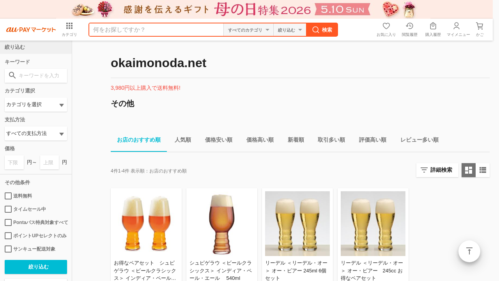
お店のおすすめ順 (136, 141)
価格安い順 (215, 141)
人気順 (179, 141)
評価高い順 (369, 141)
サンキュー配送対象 (30, 249)
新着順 (292, 141)
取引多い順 (328, 141)
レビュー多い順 (416, 141)
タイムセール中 (25, 209)
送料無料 (18, 195)
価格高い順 (257, 141)
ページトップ (469, 251)
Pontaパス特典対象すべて (36, 222)
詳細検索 (441, 170)
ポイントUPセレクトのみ (36, 235)
